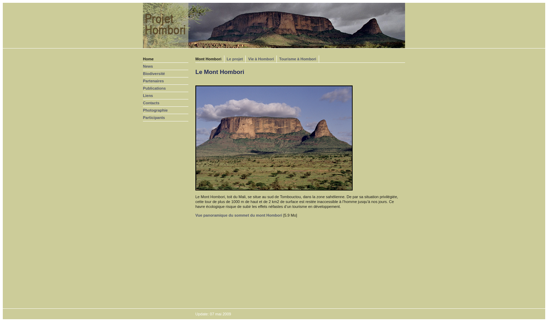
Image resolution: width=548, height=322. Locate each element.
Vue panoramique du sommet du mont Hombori (238, 215)
